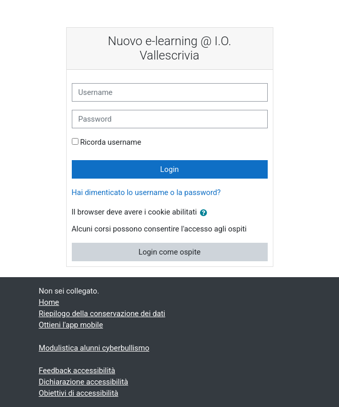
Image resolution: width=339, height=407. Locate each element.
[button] (205, 213)
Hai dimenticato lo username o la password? (146, 192)
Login (169, 169)
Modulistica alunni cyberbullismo (94, 348)
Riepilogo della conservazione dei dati (102, 313)
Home (49, 302)
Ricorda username (110, 142)
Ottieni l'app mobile (71, 325)
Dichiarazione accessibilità (83, 381)
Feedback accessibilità (77, 370)
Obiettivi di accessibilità (78, 393)
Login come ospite (169, 252)
